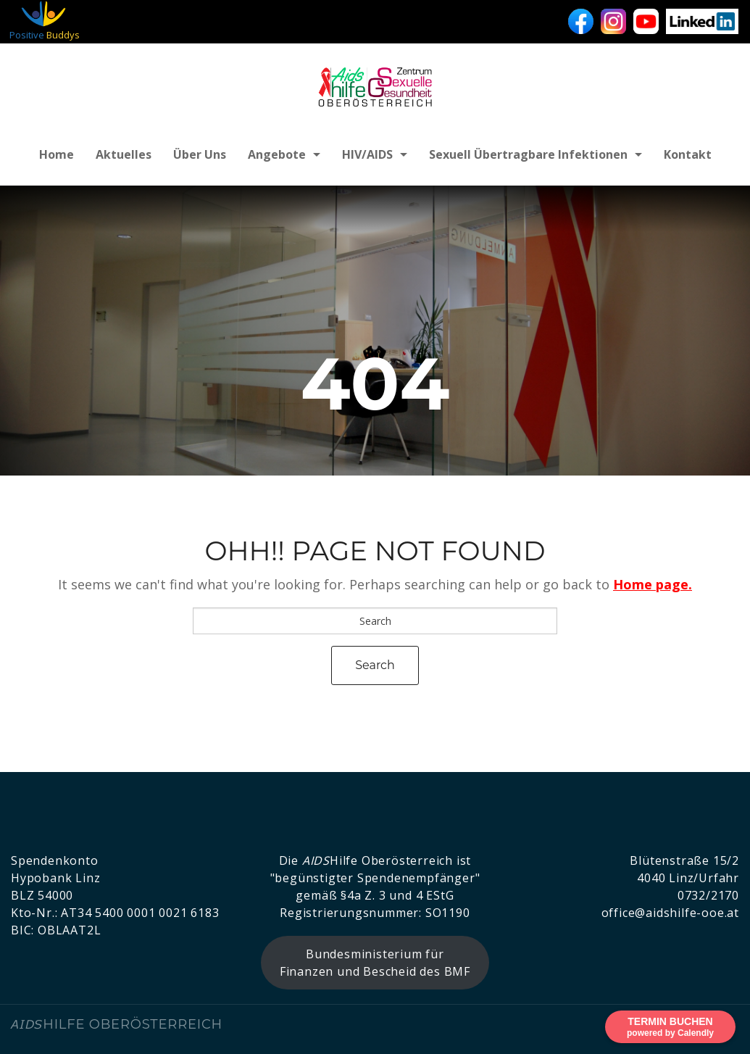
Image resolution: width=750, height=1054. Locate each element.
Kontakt (688, 154)
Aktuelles (123, 154)
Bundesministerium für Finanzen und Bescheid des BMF (375, 962)
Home (56, 154)
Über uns (199, 154)
